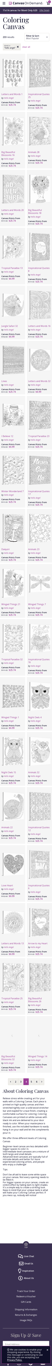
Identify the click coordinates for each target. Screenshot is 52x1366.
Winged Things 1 (10, 717)
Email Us (29, 1263)
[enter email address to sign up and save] (26, 1344)
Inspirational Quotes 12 (39, 829)
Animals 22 (7, 827)
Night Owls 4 (34, 717)
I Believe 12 (7, 436)
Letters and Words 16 (39, 326)
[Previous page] (10, 1081)
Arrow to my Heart (37, 943)
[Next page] (41, 1081)
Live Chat (29, 1256)
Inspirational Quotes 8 (39, 270)
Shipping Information (26, 1309)
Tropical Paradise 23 (38, 436)
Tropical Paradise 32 (12, 659)
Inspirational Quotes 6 (39, 887)
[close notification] (47, 1350)
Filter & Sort (32, 35)
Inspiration (28, 1271)
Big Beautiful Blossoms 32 (8, 1058)
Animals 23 (33, 549)
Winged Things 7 (37, 604)
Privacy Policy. (14, 1360)
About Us (29, 1278)
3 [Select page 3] (20, 1081)
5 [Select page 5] (31, 1081)
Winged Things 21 (10, 604)
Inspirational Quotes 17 (39, 493)
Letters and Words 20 (12, 210)
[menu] (4, 3)
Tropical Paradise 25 (12, 998)
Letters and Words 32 (39, 381)
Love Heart (7, 885)
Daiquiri (5, 549)
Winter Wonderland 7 (12, 491)
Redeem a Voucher (26, 1296)
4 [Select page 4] (26, 1081)
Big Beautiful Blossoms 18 (35, 212)
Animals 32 (33, 772)
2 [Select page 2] (15, 1081)
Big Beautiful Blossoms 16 (8, 154)
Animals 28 (33, 152)
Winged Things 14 (37, 1056)
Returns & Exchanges (26, 1314)
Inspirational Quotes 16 (39, 661)
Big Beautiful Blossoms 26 (35, 1000)
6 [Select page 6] (36, 1081)
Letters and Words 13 (12, 943)
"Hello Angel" (10, 48)
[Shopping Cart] (48, 3)
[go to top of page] (26, 1245)
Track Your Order (26, 1291)
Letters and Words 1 (11, 94)
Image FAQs (26, 1320)
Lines (4, 381)
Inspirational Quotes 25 (39, 96)
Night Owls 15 (8, 772)
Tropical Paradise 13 (12, 268)
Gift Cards (26, 1301)
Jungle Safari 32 (9, 326)
